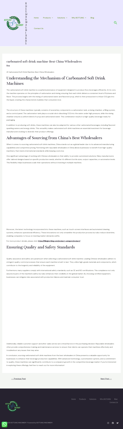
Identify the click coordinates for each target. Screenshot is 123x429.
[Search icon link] (115, 23)
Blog (92, 18)
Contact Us (38, 28)
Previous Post (18, 378)
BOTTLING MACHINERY (26, 23)
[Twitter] (118, 423)
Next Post (106, 378)
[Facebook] (113, 423)
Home (36, 18)
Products (48, 17)
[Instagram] (108, 423)
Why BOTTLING (79, 17)
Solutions (62, 17)
